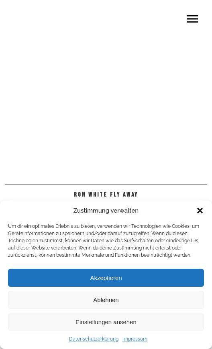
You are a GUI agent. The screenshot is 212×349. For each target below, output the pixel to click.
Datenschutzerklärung (93, 339)
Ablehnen (105, 299)
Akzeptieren (106, 277)
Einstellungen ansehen (106, 322)
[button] (200, 211)
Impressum (134, 339)
